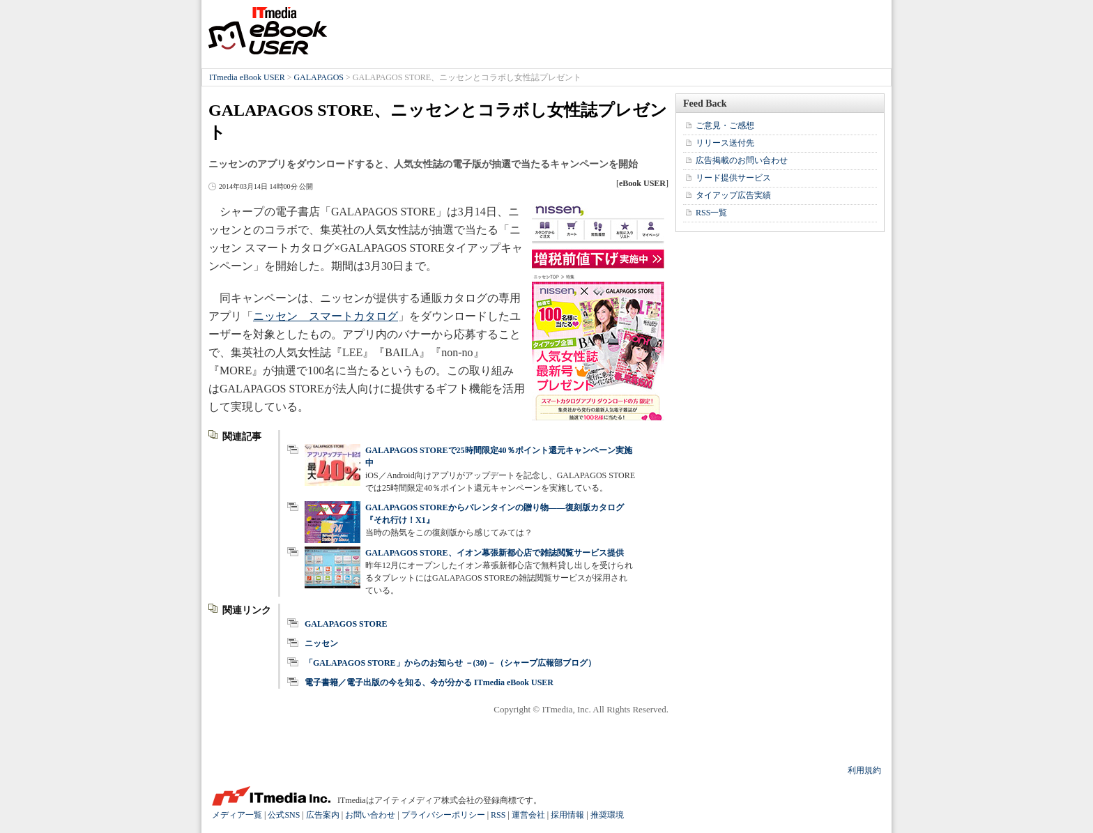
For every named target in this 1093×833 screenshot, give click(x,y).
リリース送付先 (725, 143)
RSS (498, 815)
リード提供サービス (733, 178)
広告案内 (322, 815)
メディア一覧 (237, 815)
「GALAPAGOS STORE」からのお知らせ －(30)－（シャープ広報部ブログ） (450, 663)
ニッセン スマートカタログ (325, 316)
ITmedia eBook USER (267, 30)
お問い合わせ (370, 815)
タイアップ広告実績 (733, 195)
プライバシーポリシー (443, 815)
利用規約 (864, 770)
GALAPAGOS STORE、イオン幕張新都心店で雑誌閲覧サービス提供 (494, 553)
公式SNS (284, 815)
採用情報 (567, 815)
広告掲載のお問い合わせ (742, 160)
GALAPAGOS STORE (346, 624)
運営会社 (528, 815)
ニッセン (321, 643)
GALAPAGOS (318, 77)
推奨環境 (607, 815)
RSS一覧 (711, 212)
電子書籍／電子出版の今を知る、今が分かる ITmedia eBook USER (429, 682)
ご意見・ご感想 (725, 125)
